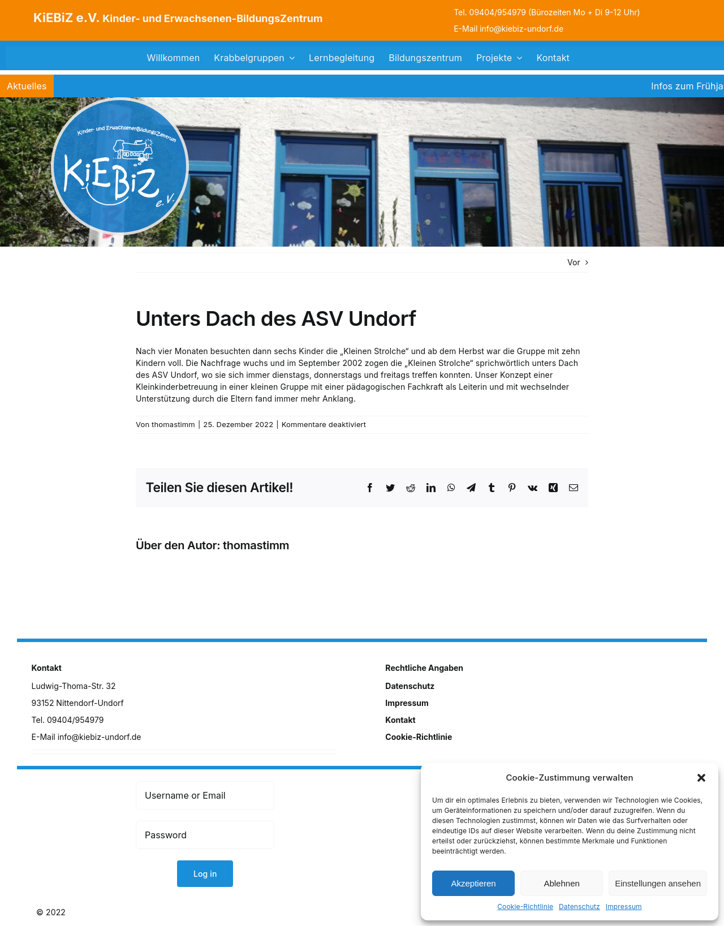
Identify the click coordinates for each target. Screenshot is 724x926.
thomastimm (173, 424)
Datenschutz (579, 906)
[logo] (120, 101)
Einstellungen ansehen (658, 883)
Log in (205, 873)
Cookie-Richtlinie (525, 906)
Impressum (624, 906)
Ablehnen (561, 883)
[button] (701, 777)
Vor (573, 262)
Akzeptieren (473, 883)
